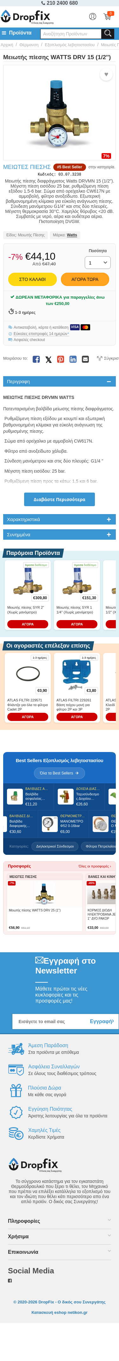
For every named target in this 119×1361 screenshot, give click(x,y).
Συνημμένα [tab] (18, 535)
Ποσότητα (98, 252)
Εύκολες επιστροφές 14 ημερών (41, 335)
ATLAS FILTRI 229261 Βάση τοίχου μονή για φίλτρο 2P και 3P (73, 705)
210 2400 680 (59, 3)
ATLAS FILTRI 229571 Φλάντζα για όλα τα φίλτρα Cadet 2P (27, 705)
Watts (72, 236)
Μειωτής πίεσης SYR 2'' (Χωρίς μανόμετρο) (25, 611)
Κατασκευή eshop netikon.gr (59, 1313)
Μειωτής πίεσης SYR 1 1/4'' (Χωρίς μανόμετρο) (74, 611)
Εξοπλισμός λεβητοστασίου (70, 44)
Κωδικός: (47, 175)
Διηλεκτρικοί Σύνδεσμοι (55, 847)
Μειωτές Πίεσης (27, 167)
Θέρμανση (28, 44)
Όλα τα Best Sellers (59, 774)
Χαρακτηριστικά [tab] (23, 520)
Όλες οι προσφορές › (95, 867)
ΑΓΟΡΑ (28, 625)
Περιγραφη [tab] (18, 382)
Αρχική (7, 44)
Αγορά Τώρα (84, 280)
